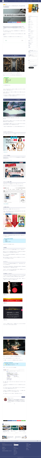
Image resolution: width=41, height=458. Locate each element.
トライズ (5, 178)
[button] (28, 8)
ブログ (33, 29)
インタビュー (34, 32)
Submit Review (31, 67)
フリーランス (33, 27)
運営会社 (27, 448)
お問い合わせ (27, 449)
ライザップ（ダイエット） (31, 73)
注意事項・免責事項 (28, 444)
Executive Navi (15, 453)
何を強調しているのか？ (31, 79)
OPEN (22, 40)
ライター (4, 4)
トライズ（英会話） (30, 74)
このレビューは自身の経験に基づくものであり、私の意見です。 (33, 65)
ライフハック (33, 40)
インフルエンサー (33, 24)
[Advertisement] (14, 48)
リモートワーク (33, 42)
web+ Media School (16, 448)
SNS (33, 19)
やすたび (15, 454)
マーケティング (33, 33)
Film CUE (15, 449)
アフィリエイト (33, 22)
